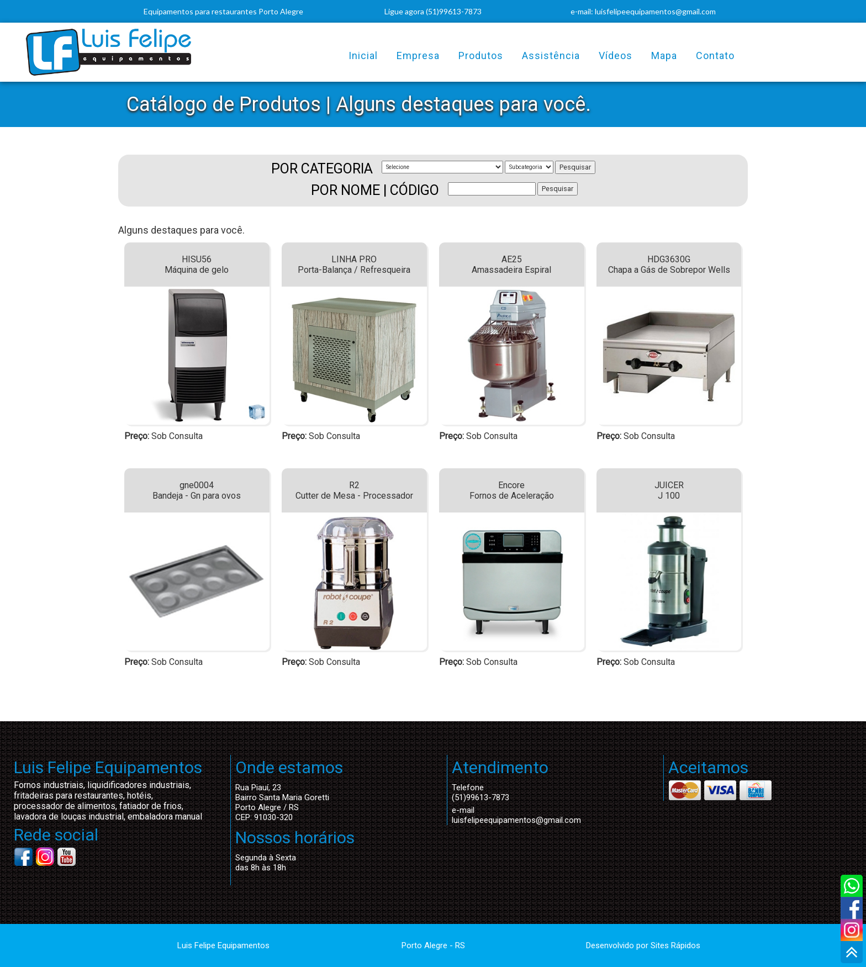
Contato (715, 55)
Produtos (480, 55)
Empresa (418, 55)
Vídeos (615, 55)
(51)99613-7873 (454, 11)
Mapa (664, 55)
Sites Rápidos (675, 945)
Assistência (551, 55)
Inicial (363, 55)
